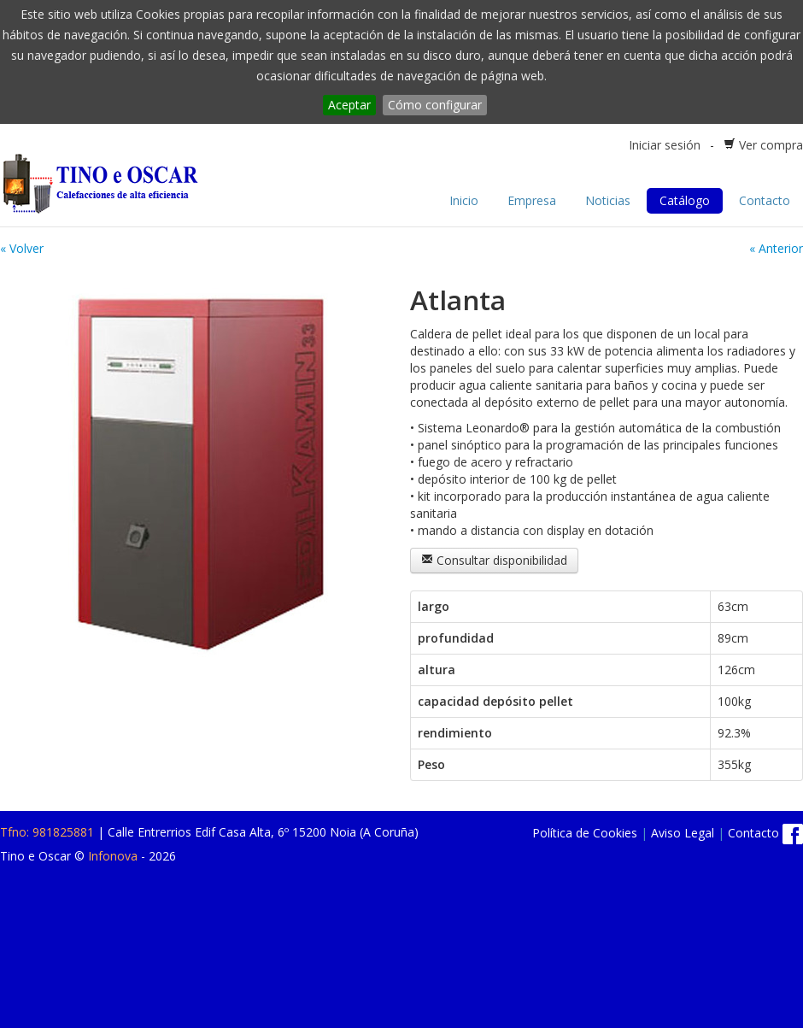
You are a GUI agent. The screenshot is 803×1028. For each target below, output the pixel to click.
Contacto (764, 200)
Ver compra (771, 145)
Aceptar (349, 105)
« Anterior (776, 248)
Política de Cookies (584, 833)
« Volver (22, 248)
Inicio (463, 200)
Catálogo (684, 200)
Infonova (113, 856)
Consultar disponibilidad (494, 560)
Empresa (531, 200)
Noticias (607, 200)
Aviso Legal (682, 833)
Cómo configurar (435, 105)
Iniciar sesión (664, 145)
